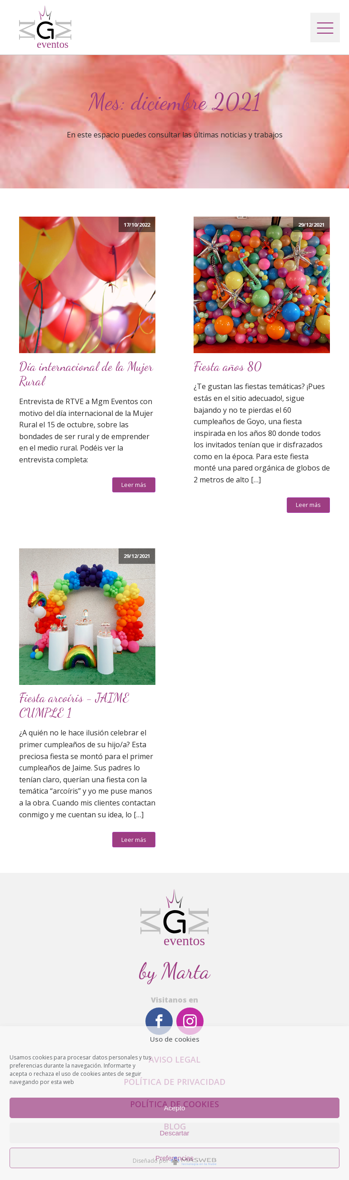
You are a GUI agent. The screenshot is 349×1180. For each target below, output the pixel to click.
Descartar (174, 1133)
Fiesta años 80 (228, 367)
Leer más (133, 485)
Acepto (174, 1108)
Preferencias (174, 1158)
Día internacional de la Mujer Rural (86, 374)
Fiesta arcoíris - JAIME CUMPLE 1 (74, 705)
